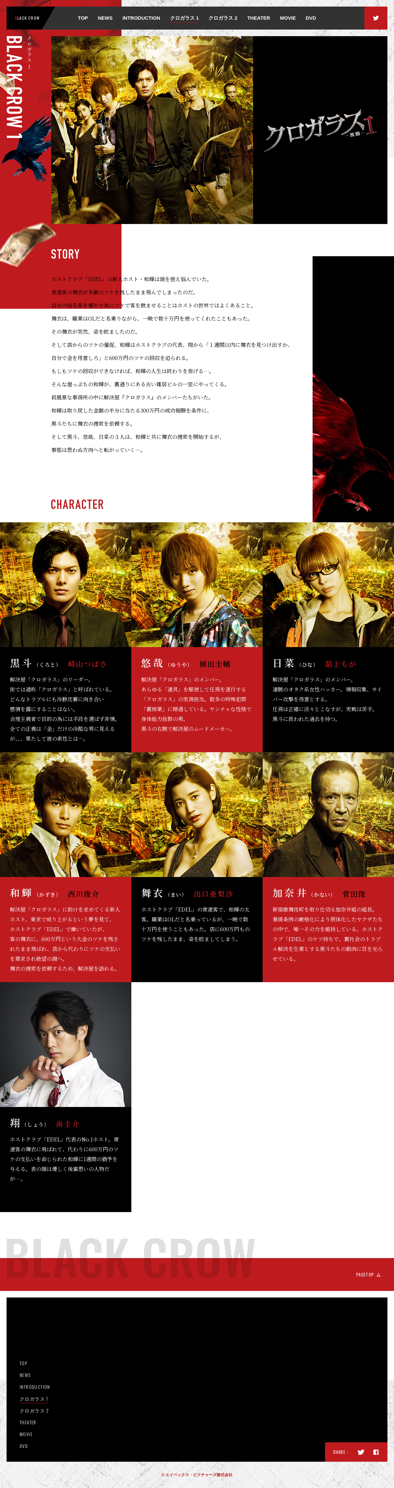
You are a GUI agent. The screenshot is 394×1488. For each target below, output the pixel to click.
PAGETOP (365, 1274)
